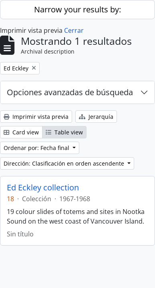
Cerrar (74, 30)
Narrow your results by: (77, 9)
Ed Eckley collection (43, 187)
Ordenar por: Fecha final (37, 148)
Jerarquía (96, 116)
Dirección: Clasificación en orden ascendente (65, 163)
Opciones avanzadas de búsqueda (70, 92)
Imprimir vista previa (36, 116)
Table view (64, 132)
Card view (21, 132)
